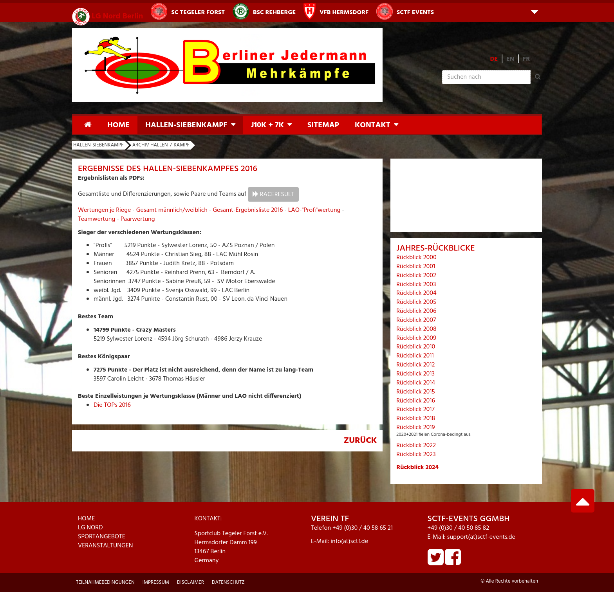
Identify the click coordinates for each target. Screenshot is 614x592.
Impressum (156, 582)
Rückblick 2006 (416, 311)
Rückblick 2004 (416, 293)
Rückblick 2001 (415, 267)
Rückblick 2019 (415, 427)
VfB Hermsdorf (335, 11)
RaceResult (277, 195)
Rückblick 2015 (415, 392)
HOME (86, 519)
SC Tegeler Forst (187, 11)
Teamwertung (96, 219)
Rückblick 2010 (415, 347)
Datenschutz (228, 582)
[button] (534, 11)
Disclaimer (190, 582)
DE (494, 59)
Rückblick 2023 (415, 454)
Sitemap (323, 125)
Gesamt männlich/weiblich (172, 210)
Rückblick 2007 (416, 320)
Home (118, 125)
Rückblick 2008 (416, 329)
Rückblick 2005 (416, 302)
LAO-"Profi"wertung (314, 210)
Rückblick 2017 (415, 409)
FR (526, 59)
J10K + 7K (267, 125)
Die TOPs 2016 (112, 405)
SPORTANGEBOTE (101, 537)
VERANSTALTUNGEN (105, 546)
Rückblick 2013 (415, 374)
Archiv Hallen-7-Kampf (161, 145)
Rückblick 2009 (416, 338)
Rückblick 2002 (416, 276)
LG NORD (90, 528)
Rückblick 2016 (415, 401)
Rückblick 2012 (415, 365)
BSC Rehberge (264, 11)
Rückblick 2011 (414, 356)
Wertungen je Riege (104, 210)
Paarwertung (138, 219)
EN (510, 59)
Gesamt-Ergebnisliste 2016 (248, 210)
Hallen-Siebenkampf (186, 125)
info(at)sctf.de (349, 541)
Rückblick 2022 (416, 445)
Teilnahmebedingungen (105, 582)
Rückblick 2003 (416, 285)
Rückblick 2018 (415, 418)
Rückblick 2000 (416, 258)
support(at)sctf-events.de (481, 537)
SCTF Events (405, 11)
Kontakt (372, 125)
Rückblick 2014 (415, 383)
